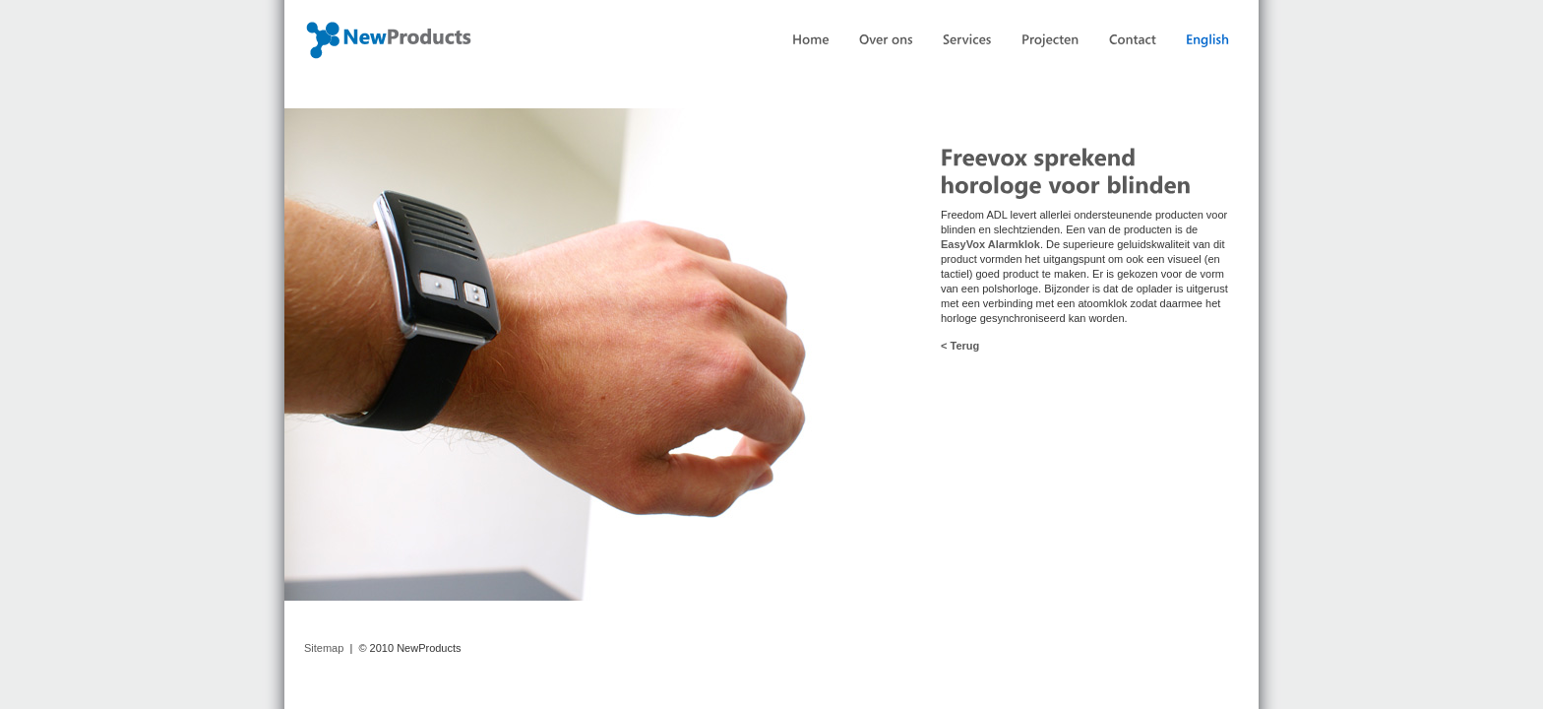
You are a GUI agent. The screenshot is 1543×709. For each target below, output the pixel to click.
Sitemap (323, 648)
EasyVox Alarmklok (990, 244)
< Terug (960, 346)
